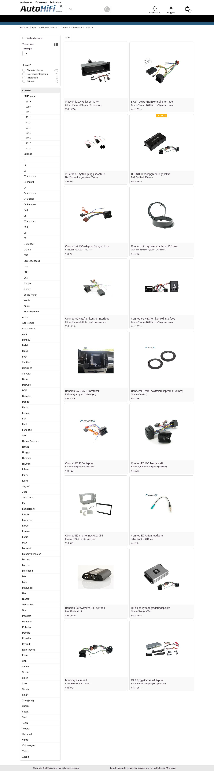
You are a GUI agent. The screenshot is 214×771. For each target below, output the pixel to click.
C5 (25, 215)
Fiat (24, 418)
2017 (28, 143)
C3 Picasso (76, 27)
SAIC (24, 661)
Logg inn (171, 8)
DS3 (26, 255)
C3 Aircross (30, 176)
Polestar (26, 627)
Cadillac (26, 362)
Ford (24, 424)
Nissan (25, 599)
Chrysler (26, 373)
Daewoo (26, 384)
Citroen (64, 27)
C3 (25, 170)
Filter (68, 37)
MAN (24, 542)
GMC (24, 435)
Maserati (26, 548)
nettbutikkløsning (139, 768)
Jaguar (25, 486)
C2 (25, 165)
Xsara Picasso (31, 311)
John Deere (28, 497)
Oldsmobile (28, 604)
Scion (25, 677)
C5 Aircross (30, 221)
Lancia (25, 514)
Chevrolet (27, 368)
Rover (25, 655)
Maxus (25, 559)
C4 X (26, 210)
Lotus (25, 537)
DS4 (26, 266)
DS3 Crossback (32, 261)
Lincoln (26, 531)
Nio (24, 593)
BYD (24, 356)
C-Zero (27, 249)
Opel (24, 610)
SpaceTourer (30, 294)
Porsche (26, 638)
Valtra (25, 739)
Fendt (25, 407)
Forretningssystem (119, 768)
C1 (25, 159)
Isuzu (25, 475)
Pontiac (26, 632)
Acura (25, 317)
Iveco (25, 480)
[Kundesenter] (155, 8)
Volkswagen (28, 745)
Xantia (27, 300)
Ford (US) (27, 430)
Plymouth (27, 621)
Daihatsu (26, 396)
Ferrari (25, 413)
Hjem (34, 27)
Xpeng (25, 756)
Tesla (25, 723)
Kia (23, 503)
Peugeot (26, 616)
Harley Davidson (30, 441)
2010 (88, 27)
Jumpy (27, 289)
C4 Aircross (30, 193)
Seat (24, 683)
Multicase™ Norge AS (166, 768)
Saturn (25, 666)
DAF (24, 390)
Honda (25, 447)
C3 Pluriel (29, 182)
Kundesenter (26, 2)
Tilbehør (31, 81)
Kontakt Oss (41, 2)
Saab (24, 717)
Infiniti (25, 469)
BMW (25, 345)
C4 (25, 187)
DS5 (26, 272)
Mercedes (27, 570)
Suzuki (25, 711)
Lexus (25, 525)
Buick (25, 351)
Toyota (25, 728)
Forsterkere (32, 78)
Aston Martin (28, 328)
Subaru (25, 706)
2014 (28, 128)
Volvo (25, 751)
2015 (28, 133)
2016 (28, 138)
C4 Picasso (30, 204)
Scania (25, 672)
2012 (28, 117)
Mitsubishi (27, 587)
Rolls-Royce (28, 649)
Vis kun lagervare (35, 38)
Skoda (25, 689)
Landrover (27, 520)
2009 (28, 107)
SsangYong (28, 700)
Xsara (27, 305)
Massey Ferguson (31, 554)
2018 (28, 148)
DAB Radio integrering (37, 74)
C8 (25, 238)
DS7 (26, 277)
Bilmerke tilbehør (49, 27)
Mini (24, 582)
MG (24, 576)
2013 (28, 122)
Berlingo (28, 153)
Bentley (26, 339)
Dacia (25, 379)
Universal (27, 734)
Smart (25, 694)
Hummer (26, 458)
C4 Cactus (29, 198)
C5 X (26, 227)
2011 (28, 112)
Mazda (25, 565)
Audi (24, 334)
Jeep (24, 491)
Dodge (25, 401)
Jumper (28, 283)
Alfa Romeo (28, 322)
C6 (25, 232)
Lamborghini (28, 508)
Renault (26, 644)
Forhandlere (56, 2)
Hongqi (26, 452)
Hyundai (26, 463)
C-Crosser (29, 244)
